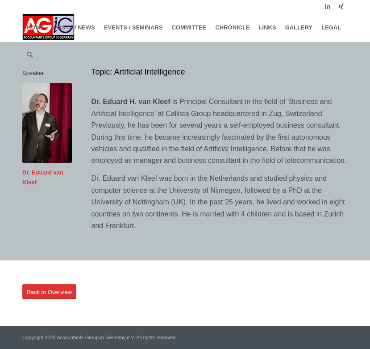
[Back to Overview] (49, 291)
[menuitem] (35, 28)
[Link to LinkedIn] (327, 6)
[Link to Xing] (341, 6)
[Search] (29, 55)
